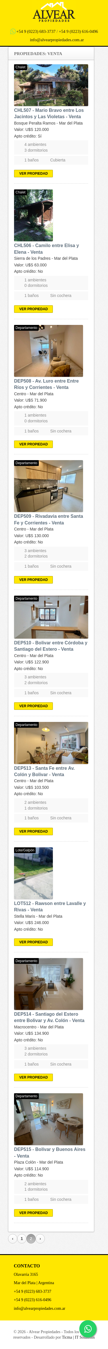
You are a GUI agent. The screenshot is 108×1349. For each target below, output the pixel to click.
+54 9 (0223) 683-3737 (36, 31)
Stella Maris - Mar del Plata (38, 916)
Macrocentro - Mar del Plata (39, 1027)
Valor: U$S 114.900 (31, 1169)
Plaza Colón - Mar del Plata (38, 1162)
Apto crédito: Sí (28, 136)
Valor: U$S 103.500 (31, 787)
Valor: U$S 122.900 (31, 662)
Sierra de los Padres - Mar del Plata (46, 258)
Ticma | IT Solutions (78, 1337)
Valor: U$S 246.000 (31, 922)
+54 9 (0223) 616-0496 (78, 31)
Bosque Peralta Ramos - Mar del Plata (48, 123)
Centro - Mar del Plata (33, 394)
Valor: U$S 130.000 (31, 535)
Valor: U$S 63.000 (30, 265)
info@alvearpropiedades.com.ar (57, 39)
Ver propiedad (33, 174)
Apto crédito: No (28, 271)
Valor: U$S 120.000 (31, 129)
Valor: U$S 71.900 (30, 400)
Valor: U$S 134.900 (31, 1033)
